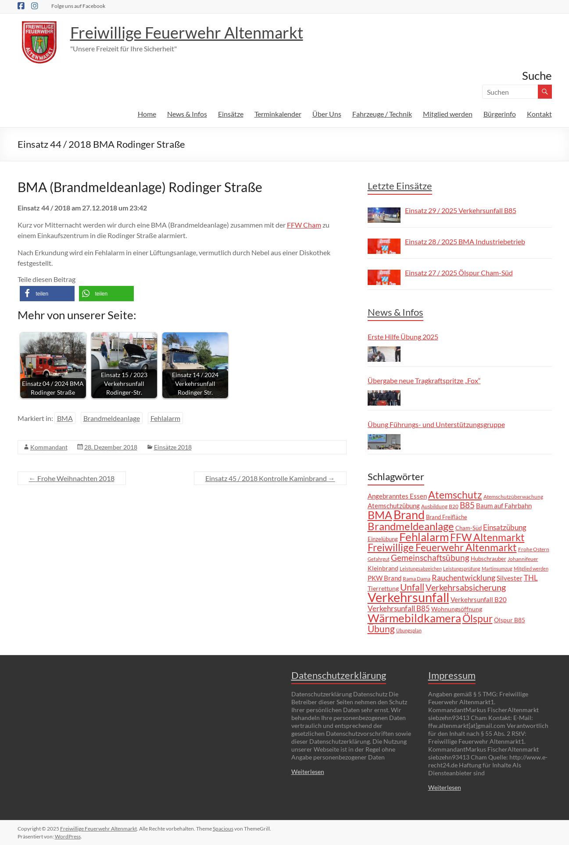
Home (147, 114)
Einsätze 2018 (173, 447)
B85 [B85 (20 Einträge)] (467, 505)
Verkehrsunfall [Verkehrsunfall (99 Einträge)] (408, 597)
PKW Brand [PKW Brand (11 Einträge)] (384, 578)
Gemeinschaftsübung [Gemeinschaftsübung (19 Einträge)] (430, 558)
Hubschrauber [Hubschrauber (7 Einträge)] (488, 559)
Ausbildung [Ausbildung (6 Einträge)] (434, 506)
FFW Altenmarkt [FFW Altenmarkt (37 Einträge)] (487, 537)
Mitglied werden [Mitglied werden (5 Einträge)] (531, 568)
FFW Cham (304, 225)
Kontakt (539, 114)
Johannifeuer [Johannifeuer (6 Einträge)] (523, 559)
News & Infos (187, 114)
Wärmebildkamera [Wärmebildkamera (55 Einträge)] (414, 617)
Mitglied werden (447, 114)
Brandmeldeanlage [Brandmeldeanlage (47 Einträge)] (411, 526)
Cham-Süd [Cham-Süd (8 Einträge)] (468, 527)
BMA (65, 418)
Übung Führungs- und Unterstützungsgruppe (436, 424)
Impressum (452, 675)
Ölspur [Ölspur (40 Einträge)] (477, 618)
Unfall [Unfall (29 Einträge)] (412, 587)
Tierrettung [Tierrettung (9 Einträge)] (383, 588)
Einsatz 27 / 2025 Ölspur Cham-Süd (459, 272)
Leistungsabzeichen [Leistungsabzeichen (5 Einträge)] (421, 568)
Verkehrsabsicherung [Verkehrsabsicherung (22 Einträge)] (466, 587)
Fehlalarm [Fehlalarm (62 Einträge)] (424, 537)
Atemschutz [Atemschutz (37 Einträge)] (455, 494)
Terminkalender (277, 114)
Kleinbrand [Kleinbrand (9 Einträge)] (383, 568)
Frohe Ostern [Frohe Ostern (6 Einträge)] (533, 549)
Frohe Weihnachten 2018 (72, 478)
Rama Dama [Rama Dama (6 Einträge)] (416, 578)
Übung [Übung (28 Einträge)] (381, 628)
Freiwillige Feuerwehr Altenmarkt (186, 32)
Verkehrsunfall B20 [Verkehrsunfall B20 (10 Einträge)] (479, 599)
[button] (47, 293)
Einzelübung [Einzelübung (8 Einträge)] (383, 538)
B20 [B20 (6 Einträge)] (453, 506)
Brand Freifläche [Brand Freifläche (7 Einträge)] (446, 517)
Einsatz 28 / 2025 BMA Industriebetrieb (465, 241)
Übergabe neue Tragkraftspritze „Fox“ (424, 380)
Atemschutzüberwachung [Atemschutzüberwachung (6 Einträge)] (513, 496)
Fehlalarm (165, 418)
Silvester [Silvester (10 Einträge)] (509, 578)
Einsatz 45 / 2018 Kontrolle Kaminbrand (270, 478)
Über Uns (326, 114)
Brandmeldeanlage (111, 418)
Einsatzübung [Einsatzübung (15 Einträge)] (504, 527)
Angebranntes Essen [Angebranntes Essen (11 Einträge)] (397, 496)
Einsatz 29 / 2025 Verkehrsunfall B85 (460, 210)
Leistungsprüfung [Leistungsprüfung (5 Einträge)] (461, 568)
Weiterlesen (307, 771)
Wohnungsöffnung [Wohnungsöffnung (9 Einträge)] (456, 609)
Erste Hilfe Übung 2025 (403, 336)
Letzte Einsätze (400, 186)
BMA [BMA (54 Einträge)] (380, 514)
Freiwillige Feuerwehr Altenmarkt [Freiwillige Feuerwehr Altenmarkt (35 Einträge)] (442, 547)
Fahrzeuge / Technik (382, 114)
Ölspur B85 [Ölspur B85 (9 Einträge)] (509, 620)
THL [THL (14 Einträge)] (531, 577)
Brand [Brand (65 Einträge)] (409, 515)
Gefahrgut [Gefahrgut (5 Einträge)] (379, 559)
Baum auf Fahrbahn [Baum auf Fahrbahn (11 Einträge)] (504, 506)
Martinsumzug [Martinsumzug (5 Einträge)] (497, 568)
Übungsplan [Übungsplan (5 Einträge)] (409, 630)
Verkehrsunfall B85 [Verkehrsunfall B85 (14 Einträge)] (399, 608)
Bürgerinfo (499, 114)
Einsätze (230, 114)
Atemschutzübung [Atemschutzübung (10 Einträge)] (394, 506)
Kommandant (49, 447)
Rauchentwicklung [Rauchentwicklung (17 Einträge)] (463, 577)
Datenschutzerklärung (338, 675)
